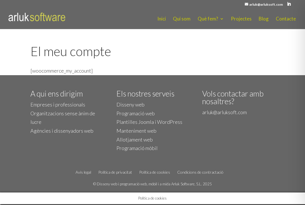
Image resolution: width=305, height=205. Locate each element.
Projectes (241, 19)
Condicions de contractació (200, 172)
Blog (264, 19)
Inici (161, 19)
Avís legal (83, 172)
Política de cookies (154, 172)
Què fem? (208, 19)
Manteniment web (136, 131)
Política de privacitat (115, 172)
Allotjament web (134, 139)
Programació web (135, 113)
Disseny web (130, 104)
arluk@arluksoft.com (224, 112)
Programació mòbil (137, 148)
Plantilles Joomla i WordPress (149, 122)
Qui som (182, 19)
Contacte (286, 19)
